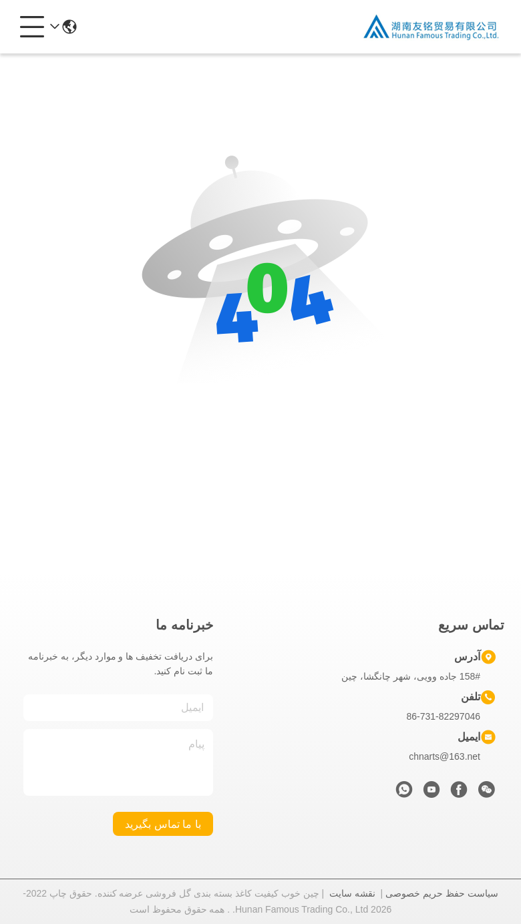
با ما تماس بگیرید (162, 824)
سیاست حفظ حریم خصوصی (441, 893)
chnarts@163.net (444, 756)
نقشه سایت (352, 893)
